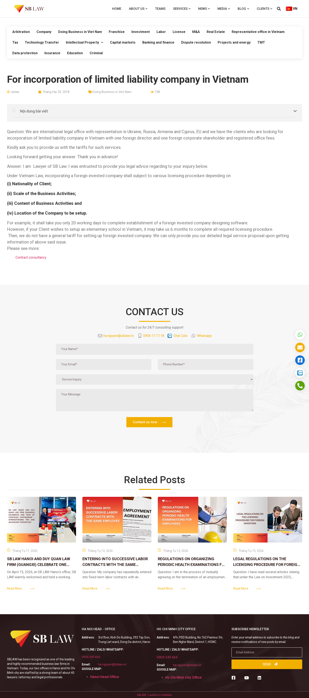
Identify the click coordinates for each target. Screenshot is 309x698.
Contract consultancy (31, 257)
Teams (160, 9)
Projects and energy (234, 42)
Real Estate (216, 32)
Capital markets (122, 42)
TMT (261, 42)
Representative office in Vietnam (258, 32)
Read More (14, 588)
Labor (161, 32)
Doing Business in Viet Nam (80, 32)
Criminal (96, 53)
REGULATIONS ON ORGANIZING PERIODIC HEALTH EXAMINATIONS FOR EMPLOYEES (192, 565)
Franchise (117, 32)
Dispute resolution (196, 42)
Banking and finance (158, 42)
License (179, 32)
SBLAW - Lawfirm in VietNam (154, 695)
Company (44, 32)
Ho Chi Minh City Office (183, 677)
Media (223, 9)
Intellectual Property (84, 42)
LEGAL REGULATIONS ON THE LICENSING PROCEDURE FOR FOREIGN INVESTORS (266, 565)
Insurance (52, 53)
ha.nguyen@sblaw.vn (112, 664)
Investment (140, 32)
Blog (243, 9)
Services (181, 9)
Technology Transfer (42, 42)
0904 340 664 (91, 657)
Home (116, 9)
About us (138, 9)
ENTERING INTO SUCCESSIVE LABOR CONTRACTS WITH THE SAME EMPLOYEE (115, 565)
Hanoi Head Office (104, 677)
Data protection (25, 53)
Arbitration (21, 32)
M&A (196, 32)
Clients (264, 9)
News (204, 9)
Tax (15, 42)
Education (75, 53)
